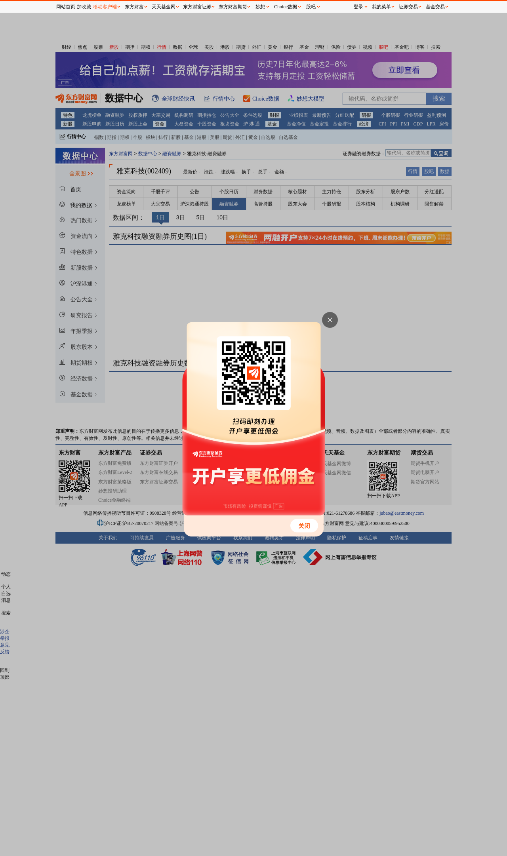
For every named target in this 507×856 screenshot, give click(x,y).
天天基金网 (163, 7)
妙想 (260, 7)
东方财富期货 (233, 7)
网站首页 (65, 7)
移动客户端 (105, 7)
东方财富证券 (197, 7)
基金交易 (435, 7)
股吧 (311, 7)
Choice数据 (285, 7)
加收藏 (84, 7)
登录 (358, 7)
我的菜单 (381, 7)
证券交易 (408, 7)
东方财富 (134, 7)
